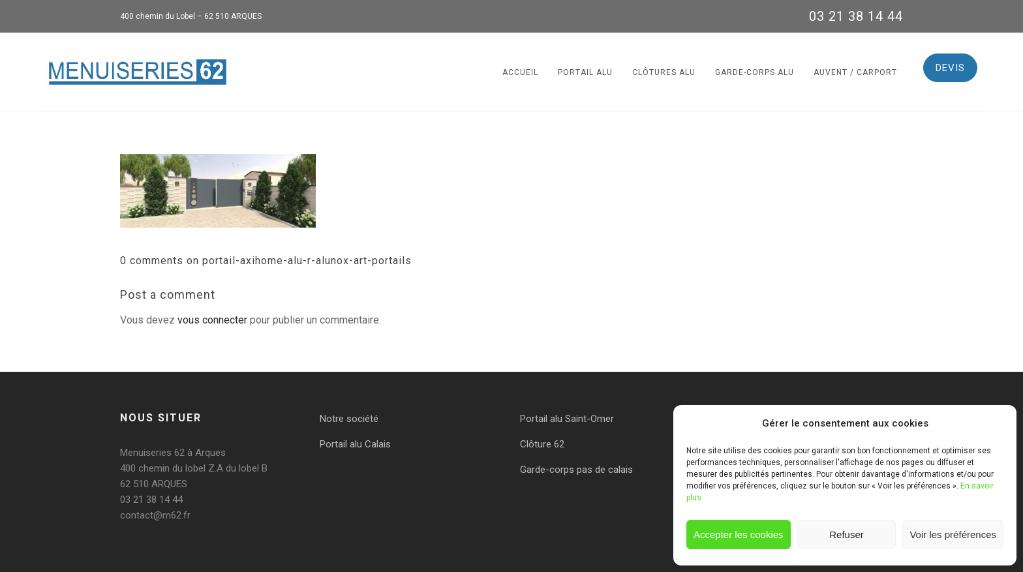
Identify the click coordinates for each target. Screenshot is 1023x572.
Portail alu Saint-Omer (567, 419)
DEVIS (950, 68)
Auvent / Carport (855, 72)
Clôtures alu (663, 72)
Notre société (349, 419)
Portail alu (585, 72)
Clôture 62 (542, 444)
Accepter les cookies (739, 534)
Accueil (520, 72)
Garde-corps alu (754, 72)
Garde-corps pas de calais (576, 469)
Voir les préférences (952, 534)
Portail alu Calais (355, 444)
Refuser (846, 534)
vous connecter (212, 320)
